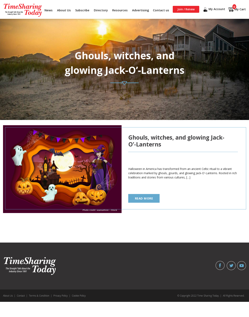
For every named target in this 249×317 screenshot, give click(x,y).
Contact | (22, 295)
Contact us (161, 10)
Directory (101, 10)
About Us (64, 10)
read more (144, 198)
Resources (120, 10)
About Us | (9, 295)
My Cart (237, 9)
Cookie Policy (79, 295)
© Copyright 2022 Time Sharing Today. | (199, 295)
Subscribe (82, 10)
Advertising (140, 10)
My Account (213, 9)
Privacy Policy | (61, 295)
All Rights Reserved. (234, 295)
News (49, 10)
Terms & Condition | (40, 295)
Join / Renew (186, 9)
